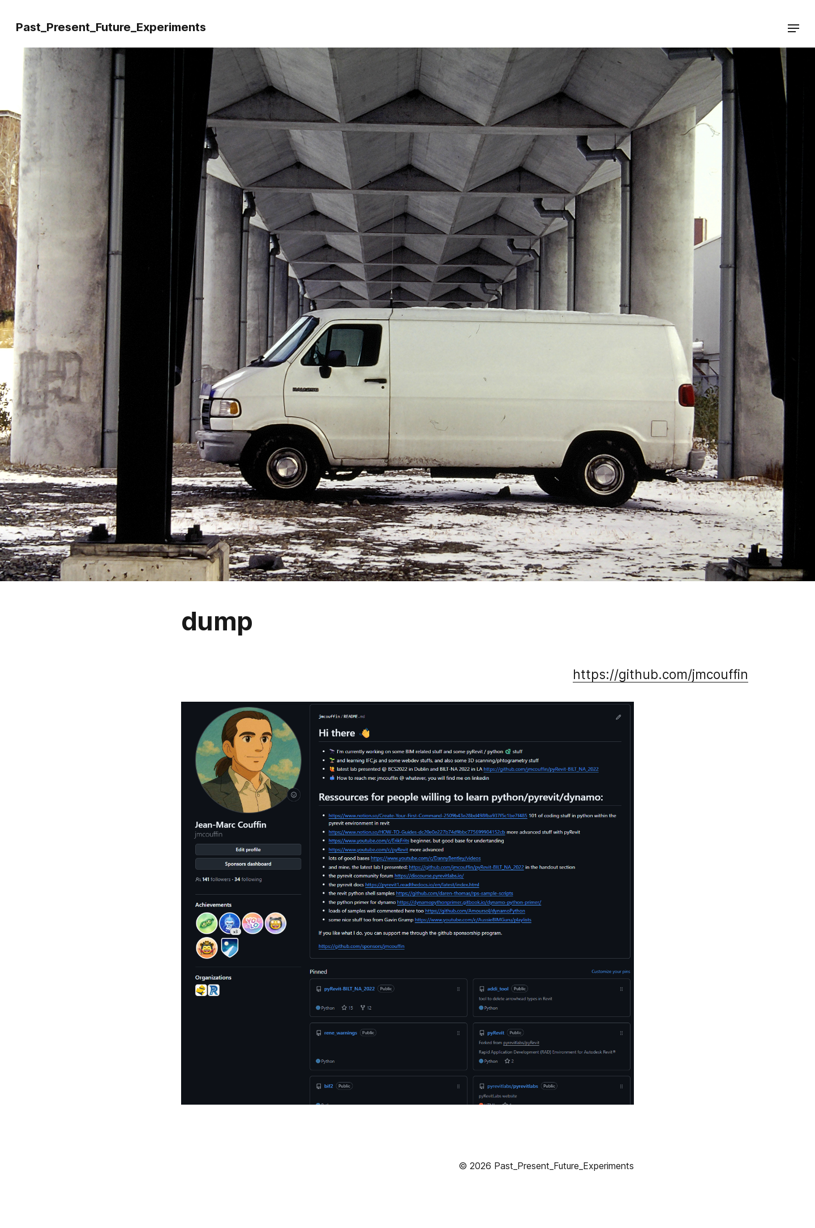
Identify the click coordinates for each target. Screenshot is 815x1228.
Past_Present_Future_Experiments (111, 27)
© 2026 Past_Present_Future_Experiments (546, 1165)
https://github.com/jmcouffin (660, 674)
